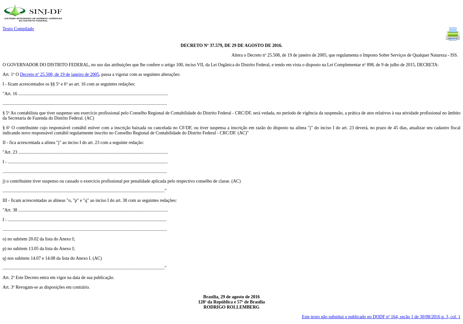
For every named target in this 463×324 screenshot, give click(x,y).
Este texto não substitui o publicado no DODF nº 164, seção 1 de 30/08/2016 (381, 316)
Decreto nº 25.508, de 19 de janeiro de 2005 (59, 74)
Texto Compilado (18, 28)
